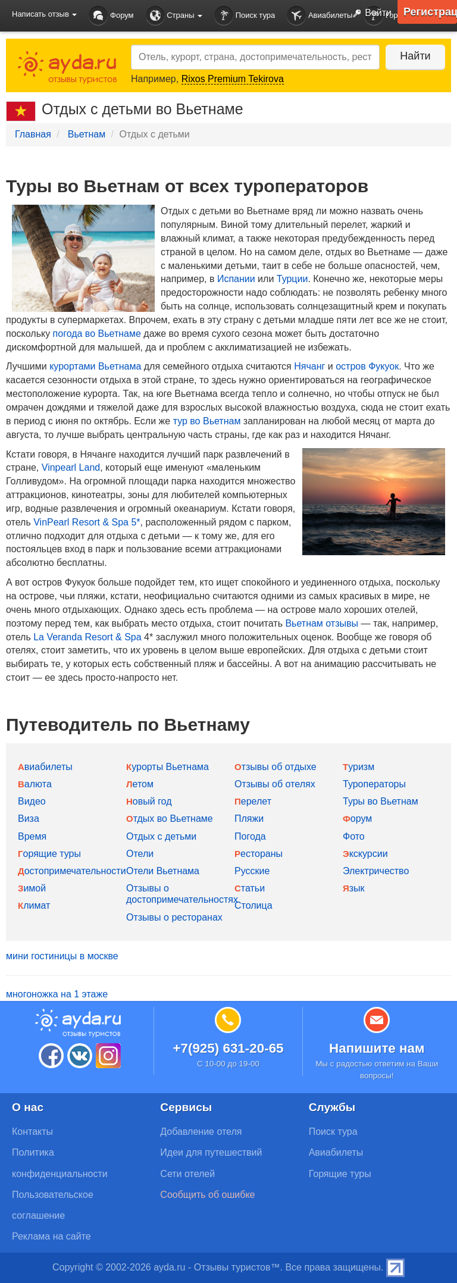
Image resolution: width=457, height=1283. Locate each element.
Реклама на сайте (51, 1236)
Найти (415, 56)
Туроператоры (374, 784)
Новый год (149, 801)
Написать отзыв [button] (44, 14)
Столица (253, 905)
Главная (33, 134)
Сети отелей (187, 1174)
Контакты (32, 1131)
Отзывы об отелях (274, 784)
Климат (34, 905)
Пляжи (249, 818)
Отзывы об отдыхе (275, 767)
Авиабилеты (319, 16)
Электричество (376, 871)
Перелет (252, 801)
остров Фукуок (367, 366)
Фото (354, 836)
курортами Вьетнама (95, 366)
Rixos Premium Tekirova (232, 79)
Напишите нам (377, 1048)
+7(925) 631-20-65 (228, 1048)
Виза (28, 818)
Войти (370, 13)
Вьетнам (86, 134)
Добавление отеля (201, 1131)
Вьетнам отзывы (321, 623)
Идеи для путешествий (211, 1152)
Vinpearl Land (71, 467)
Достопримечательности (72, 871)
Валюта (35, 784)
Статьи (249, 888)
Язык (354, 888)
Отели (140, 854)
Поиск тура (244, 16)
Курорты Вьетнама (167, 767)
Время (32, 836)
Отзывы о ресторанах (174, 917)
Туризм (358, 767)
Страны (174, 16)
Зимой (32, 888)
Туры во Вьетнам (380, 801)
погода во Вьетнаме (97, 333)
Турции (292, 279)
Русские (252, 871)
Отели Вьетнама (162, 871)
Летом (140, 784)
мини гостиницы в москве (62, 956)
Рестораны (258, 854)
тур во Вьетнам (207, 421)
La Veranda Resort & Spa (87, 637)
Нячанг (309, 366)
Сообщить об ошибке (207, 1195)
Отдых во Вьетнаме (169, 818)
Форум (111, 16)
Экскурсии (365, 854)
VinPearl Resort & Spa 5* (86, 522)
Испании (236, 279)
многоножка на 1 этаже (57, 994)
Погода (250, 836)
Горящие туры (49, 854)
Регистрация (430, 12)
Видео (32, 801)
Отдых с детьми (161, 836)
